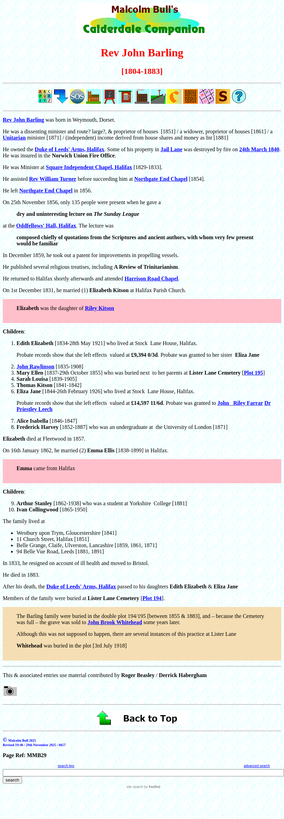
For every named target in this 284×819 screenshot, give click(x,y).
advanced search (257, 766)
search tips (65, 766)
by (151, 787)
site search (135, 787)
